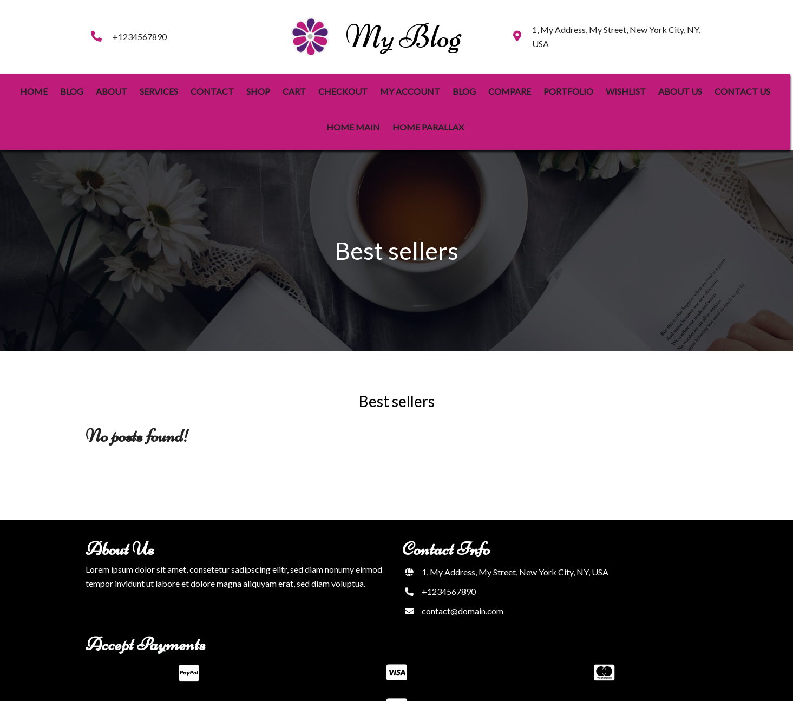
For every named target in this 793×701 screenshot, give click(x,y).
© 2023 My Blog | (363, 685)
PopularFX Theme (430, 685)
